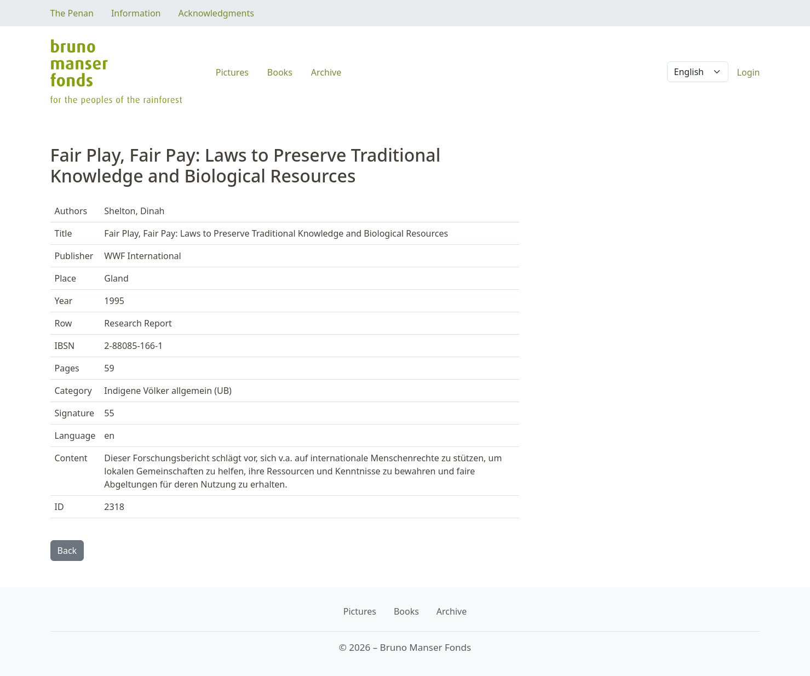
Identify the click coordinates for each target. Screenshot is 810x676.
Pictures (232, 72)
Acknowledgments (216, 13)
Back (67, 551)
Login (748, 72)
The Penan (72, 13)
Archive (326, 72)
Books (279, 72)
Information (136, 13)
